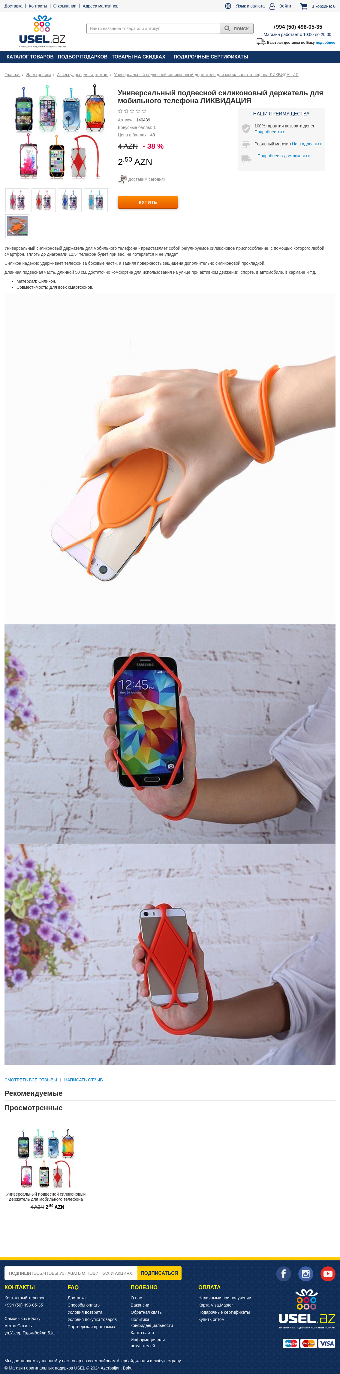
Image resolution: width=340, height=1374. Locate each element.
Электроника (38, 74)
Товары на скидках (138, 56)
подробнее (325, 42)
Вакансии (140, 1305)
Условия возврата (85, 1312)
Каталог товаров (30, 56)
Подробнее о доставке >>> (283, 155)
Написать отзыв (83, 1079)
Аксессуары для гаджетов (82, 74)
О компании (65, 6)
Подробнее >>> (269, 132)
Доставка (14, 6)
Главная (12, 74)
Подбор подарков (82, 56)
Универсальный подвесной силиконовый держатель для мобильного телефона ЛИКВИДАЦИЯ (206, 74)
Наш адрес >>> (307, 144)
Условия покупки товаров (92, 1319)
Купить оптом (211, 1319)
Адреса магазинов (101, 6)
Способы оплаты (84, 1305)
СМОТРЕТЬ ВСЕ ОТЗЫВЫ (31, 1079)
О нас (136, 1297)
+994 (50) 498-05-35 (24, 1305)
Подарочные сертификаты (211, 56)
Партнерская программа (91, 1326)
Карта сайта (142, 1332)
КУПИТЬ (148, 202)
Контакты (38, 6)
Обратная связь (146, 1312)
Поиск (236, 28)
